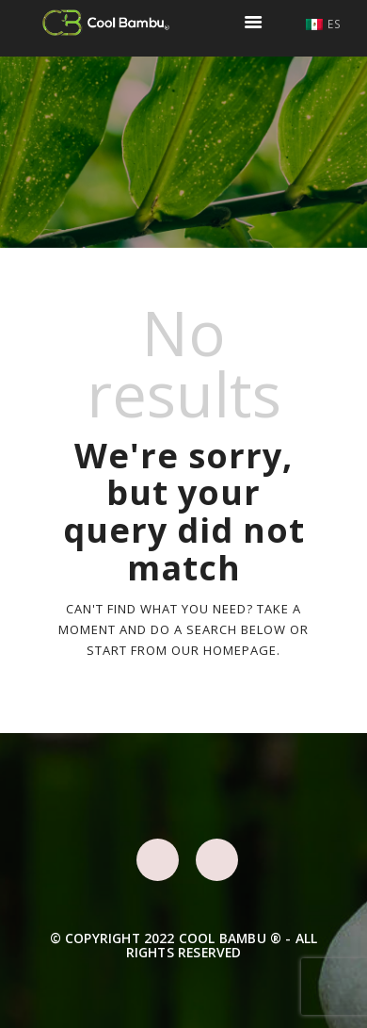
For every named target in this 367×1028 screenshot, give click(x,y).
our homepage (224, 650)
